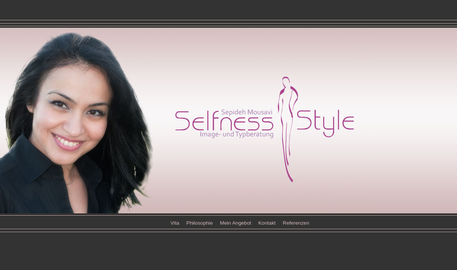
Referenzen (296, 223)
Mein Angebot (236, 223)
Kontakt (266, 223)
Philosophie (199, 223)
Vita (174, 223)
